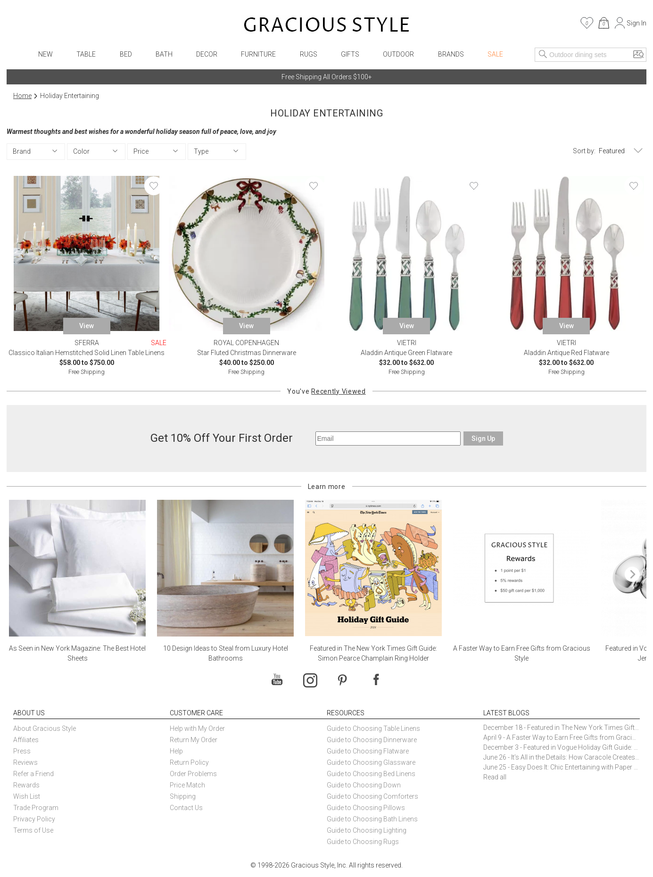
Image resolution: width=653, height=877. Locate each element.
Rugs (308, 54)
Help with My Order (197, 728)
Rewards (26, 785)
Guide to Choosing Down (364, 785)
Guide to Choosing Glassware (371, 762)
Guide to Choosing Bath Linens (372, 819)
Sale (495, 54)
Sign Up (483, 438)
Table (86, 54)
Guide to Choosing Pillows (366, 807)
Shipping (183, 796)
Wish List (26, 796)
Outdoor (398, 54)
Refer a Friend (33, 774)
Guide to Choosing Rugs (363, 841)
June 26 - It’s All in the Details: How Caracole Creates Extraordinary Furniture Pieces (561, 757)
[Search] (543, 54)
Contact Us (186, 807)
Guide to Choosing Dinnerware (372, 740)
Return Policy (189, 762)
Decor (206, 54)
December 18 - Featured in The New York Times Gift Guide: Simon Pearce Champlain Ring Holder (561, 727)
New (45, 54)
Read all (494, 777)
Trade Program (35, 807)
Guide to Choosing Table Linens (373, 728)
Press (22, 751)
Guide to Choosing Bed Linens (371, 774)
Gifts (350, 54)
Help (176, 751)
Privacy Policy (34, 819)
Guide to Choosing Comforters (372, 796)
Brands (451, 54)
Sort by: (584, 151)
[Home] (326, 26)
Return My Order (193, 740)
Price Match (187, 785)
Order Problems (193, 774)
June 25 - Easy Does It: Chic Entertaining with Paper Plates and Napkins (561, 767)
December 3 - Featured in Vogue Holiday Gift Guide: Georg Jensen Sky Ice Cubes (561, 747)
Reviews (25, 762)
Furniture (258, 54)
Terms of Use (33, 830)
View (86, 326)
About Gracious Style (44, 728)
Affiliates (26, 740)
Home (22, 95)
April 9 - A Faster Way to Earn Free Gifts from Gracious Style (561, 737)
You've (326, 391)
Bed (126, 54)
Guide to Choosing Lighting (367, 830)
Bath (164, 54)
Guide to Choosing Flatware (368, 751)
